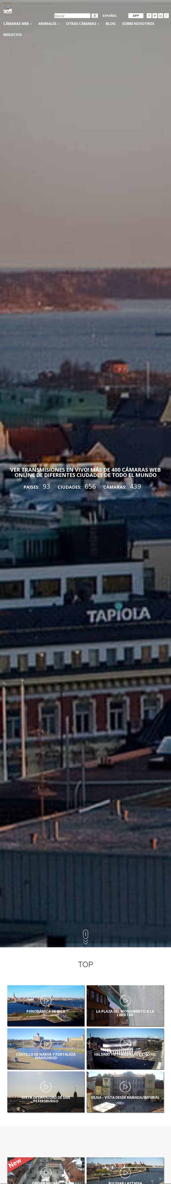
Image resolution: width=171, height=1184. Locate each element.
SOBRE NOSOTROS (138, 23)
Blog (111, 23)
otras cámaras (82, 23)
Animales (48, 23)
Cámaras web (17, 23)
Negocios (12, 34)
